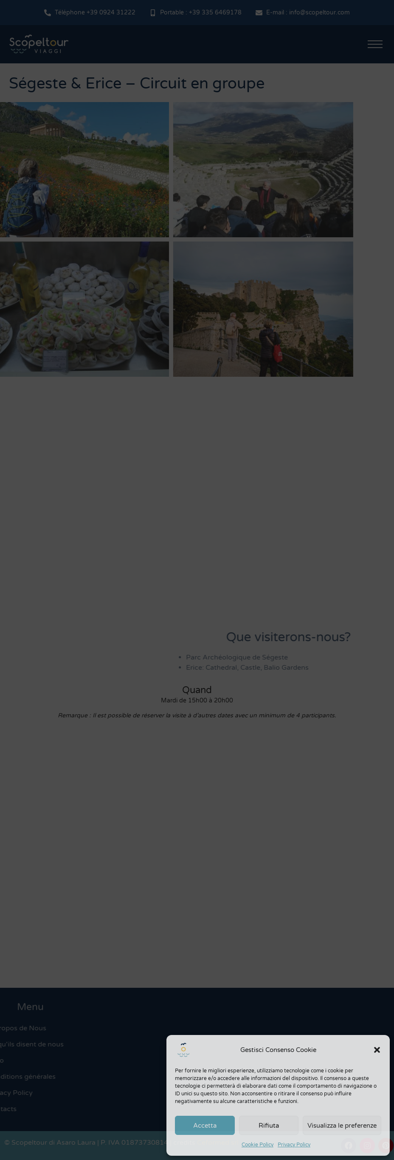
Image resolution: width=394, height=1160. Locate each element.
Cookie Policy (257, 1145)
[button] (377, 1050)
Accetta (205, 1125)
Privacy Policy (294, 1145)
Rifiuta (269, 1125)
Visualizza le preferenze (342, 1125)
